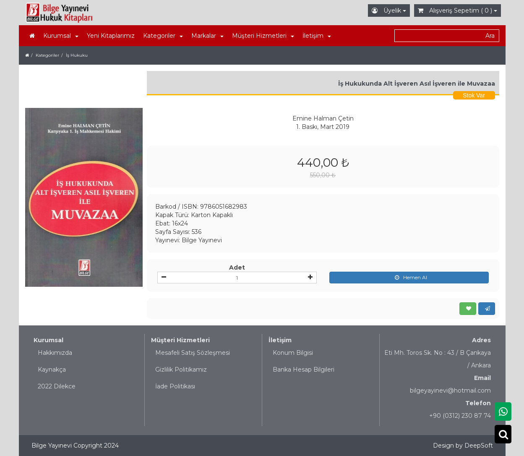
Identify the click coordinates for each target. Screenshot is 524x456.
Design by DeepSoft (463, 445)
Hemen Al (409, 277)
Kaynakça (52, 369)
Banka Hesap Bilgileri (303, 369)
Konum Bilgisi (293, 352)
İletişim (280, 340)
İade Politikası (175, 386)
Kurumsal (48, 340)
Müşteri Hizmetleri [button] (263, 35)
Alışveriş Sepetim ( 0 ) (457, 10)
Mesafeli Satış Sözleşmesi (192, 352)
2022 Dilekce (57, 386)
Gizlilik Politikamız (181, 369)
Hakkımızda (55, 352)
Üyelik (389, 10)
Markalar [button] (207, 35)
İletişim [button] (316, 35)
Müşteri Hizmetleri (180, 340)
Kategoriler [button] (163, 35)
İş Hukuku (77, 55)
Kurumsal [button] (60, 35)
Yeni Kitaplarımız (111, 35)
